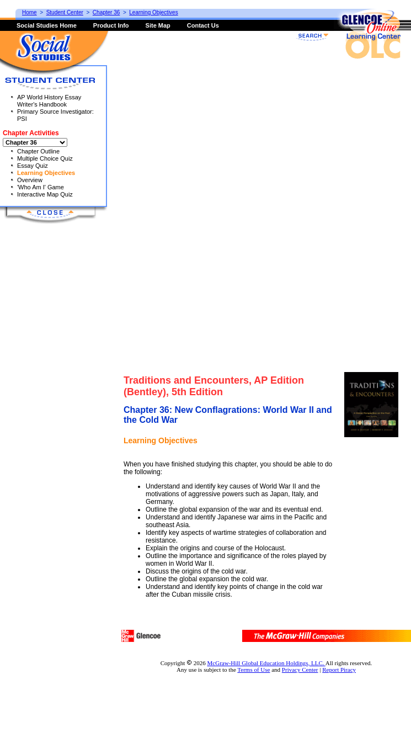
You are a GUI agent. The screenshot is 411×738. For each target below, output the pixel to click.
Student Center (64, 12)
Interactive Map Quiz (45, 194)
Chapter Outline (38, 151)
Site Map (158, 25)
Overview (29, 180)
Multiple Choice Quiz (45, 158)
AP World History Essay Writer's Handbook (49, 101)
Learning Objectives (46, 172)
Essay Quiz (32, 165)
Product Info (111, 25)
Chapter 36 (106, 12)
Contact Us (203, 25)
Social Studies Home (47, 25)
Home (29, 12)
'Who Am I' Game (40, 187)
